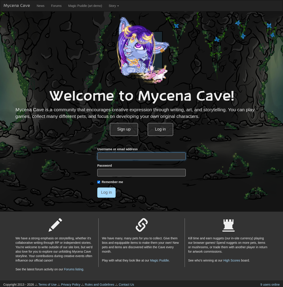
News (40, 6)
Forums (56, 6)
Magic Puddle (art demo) (85, 6)
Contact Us (126, 284)
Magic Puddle (159, 260)
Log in (160, 129)
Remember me (110, 182)
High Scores (231, 260)
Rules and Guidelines (99, 284)
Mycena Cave (17, 6)
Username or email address (117, 149)
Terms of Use (47, 284)
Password (104, 165)
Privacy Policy (70, 284)
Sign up (124, 129)
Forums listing (73, 269)
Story (114, 6)
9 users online (270, 284)
